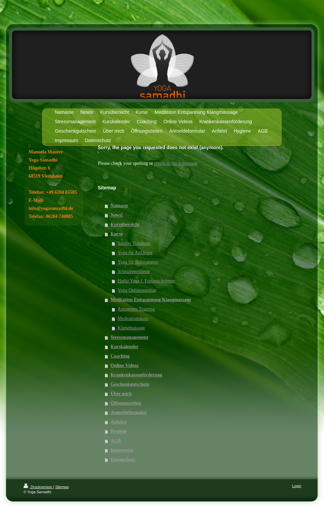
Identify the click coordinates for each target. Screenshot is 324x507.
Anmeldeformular (129, 412)
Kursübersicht (125, 224)
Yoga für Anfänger (135, 252)
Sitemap (62, 487)
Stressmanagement (130, 337)
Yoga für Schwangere (138, 262)
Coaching (120, 356)
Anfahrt (119, 421)
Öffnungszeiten (126, 403)
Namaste (119, 205)
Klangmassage (131, 327)
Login (296, 486)
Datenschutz (123, 459)
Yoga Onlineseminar (137, 290)
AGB (116, 440)
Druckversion (38, 487)
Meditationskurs (133, 318)
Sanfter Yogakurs (134, 243)
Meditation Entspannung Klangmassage (151, 299)
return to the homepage (176, 163)
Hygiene (119, 431)
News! (117, 215)
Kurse (117, 233)
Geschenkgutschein (130, 384)
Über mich (121, 393)
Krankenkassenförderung (136, 374)
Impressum (122, 450)
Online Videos (125, 365)
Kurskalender (124, 346)
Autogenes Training (136, 309)
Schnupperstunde (134, 271)
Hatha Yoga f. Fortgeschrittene (146, 280)
